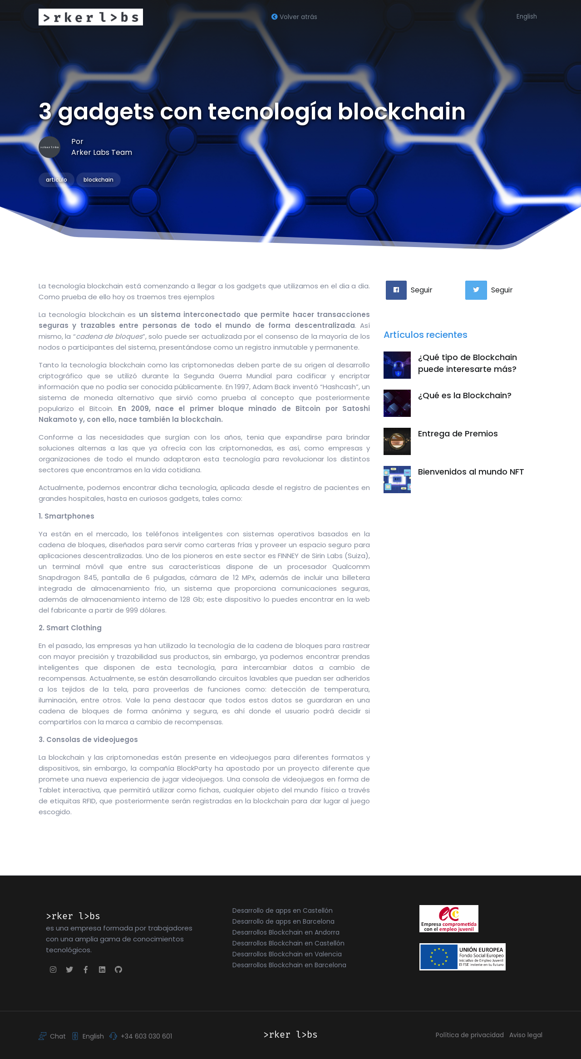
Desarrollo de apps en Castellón (282, 910)
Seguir (422, 290)
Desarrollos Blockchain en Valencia (287, 954)
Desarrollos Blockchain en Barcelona (289, 965)
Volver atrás (294, 16)
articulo (56, 179)
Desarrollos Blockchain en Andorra (286, 932)
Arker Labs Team (101, 152)
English (527, 16)
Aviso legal (525, 1034)
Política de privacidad (470, 1034)
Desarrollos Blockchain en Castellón (288, 943)
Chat (52, 1035)
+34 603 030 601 (140, 1035)
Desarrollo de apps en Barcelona (283, 921)
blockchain (98, 179)
